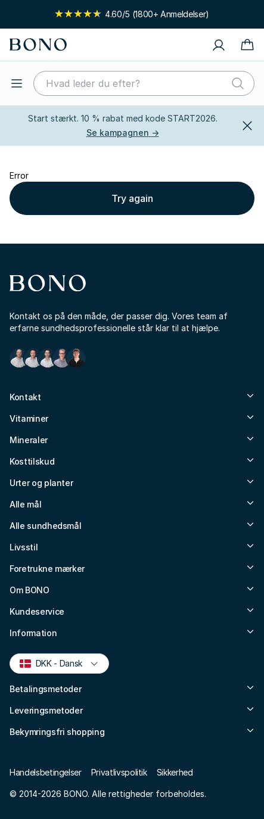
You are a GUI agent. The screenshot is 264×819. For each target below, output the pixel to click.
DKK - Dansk (59, 662)
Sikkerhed (175, 772)
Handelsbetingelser (46, 772)
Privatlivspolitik (119, 772)
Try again (132, 198)
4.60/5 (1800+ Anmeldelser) (132, 14)
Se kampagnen (122, 132)
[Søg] (238, 83)
